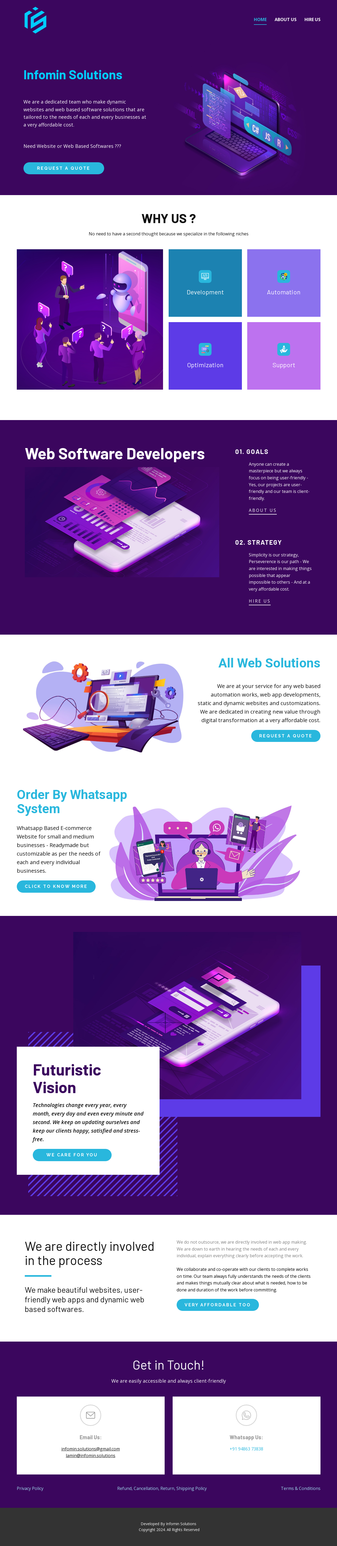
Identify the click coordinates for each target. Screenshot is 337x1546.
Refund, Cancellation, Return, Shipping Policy (162, 1488)
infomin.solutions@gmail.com (90, 1449)
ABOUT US (263, 510)
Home (260, 19)
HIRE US (260, 601)
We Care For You (72, 1154)
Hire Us (312, 19)
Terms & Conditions (300, 1488)
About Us (286, 19)
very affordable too (218, 1304)
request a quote (63, 168)
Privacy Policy (30, 1488)
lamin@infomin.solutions (90, 1455)
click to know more (56, 886)
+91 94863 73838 (246, 1449)
